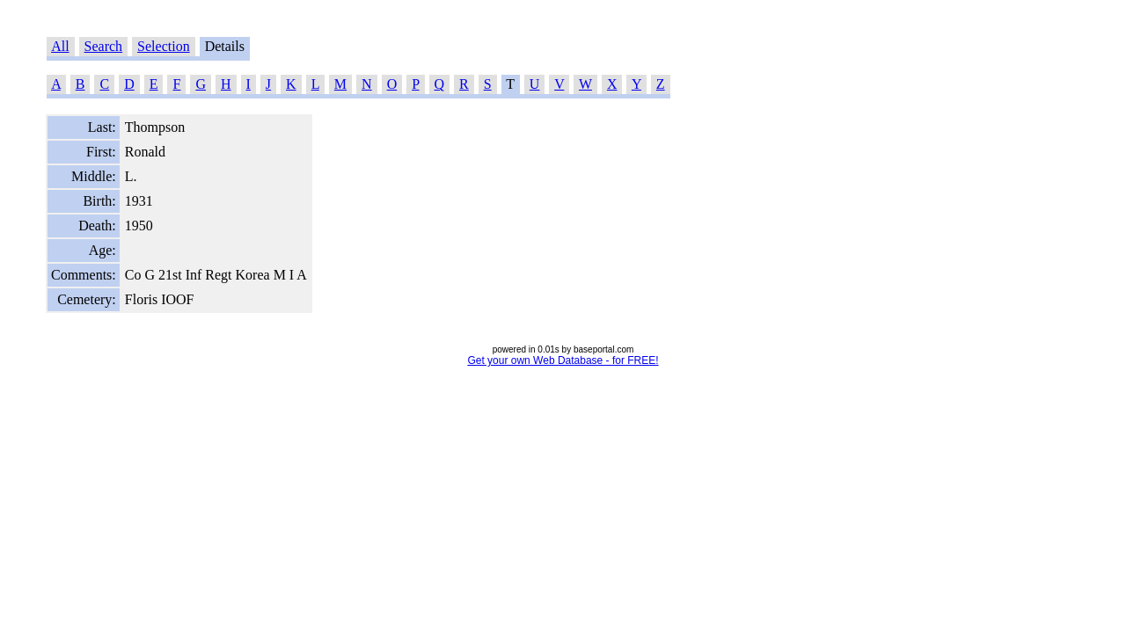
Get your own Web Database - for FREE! (562, 360)
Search (103, 46)
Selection (163, 46)
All (60, 46)
